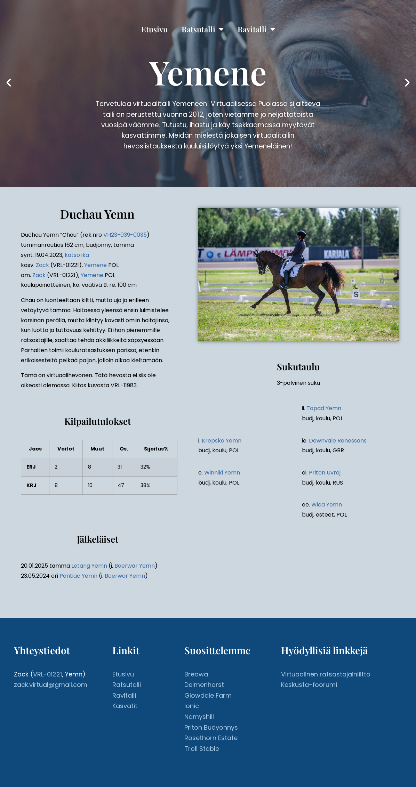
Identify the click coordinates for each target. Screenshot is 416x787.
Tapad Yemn (323, 408)
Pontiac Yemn (78, 576)
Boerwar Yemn (134, 566)
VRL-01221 (47, 674)
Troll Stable (201, 748)
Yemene (95, 265)
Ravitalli (256, 29)
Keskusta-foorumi (309, 684)
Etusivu (154, 29)
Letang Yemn (89, 566)
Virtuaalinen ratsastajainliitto (325, 674)
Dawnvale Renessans (338, 441)
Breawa (196, 674)
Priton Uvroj (325, 473)
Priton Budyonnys (211, 727)
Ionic (191, 705)
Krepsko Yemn (221, 441)
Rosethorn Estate (211, 737)
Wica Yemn (326, 505)
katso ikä (77, 255)
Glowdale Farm (208, 695)
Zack (42, 265)
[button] (8, 83)
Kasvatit (124, 705)
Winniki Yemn (222, 473)
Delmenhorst (204, 684)
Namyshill (199, 716)
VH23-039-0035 (125, 235)
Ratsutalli (203, 29)
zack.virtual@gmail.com (50, 684)
